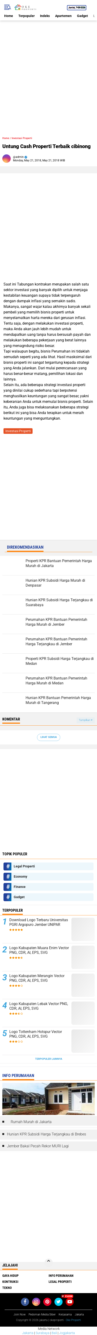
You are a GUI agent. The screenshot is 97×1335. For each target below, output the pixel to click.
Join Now (19, 1314)
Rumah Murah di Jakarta (31, 1122)
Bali (54, 1333)
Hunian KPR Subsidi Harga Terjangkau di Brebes (46, 1134)
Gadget (82, 16)
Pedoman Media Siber (42, 1314)
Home (8, 16)
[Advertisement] (48, 69)
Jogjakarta (67, 1333)
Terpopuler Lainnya (48, 1058)
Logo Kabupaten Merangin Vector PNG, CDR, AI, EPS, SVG (36, 978)
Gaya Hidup (10, 1275)
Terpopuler (26, 16)
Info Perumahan (61, 1275)
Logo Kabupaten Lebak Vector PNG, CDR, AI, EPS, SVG (38, 1006)
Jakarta (27, 1333)
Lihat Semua (48, 737)
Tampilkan (85, 720)
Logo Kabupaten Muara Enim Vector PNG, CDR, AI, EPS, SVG (39, 950)
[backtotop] (48, 1263)
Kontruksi (10, 1282)
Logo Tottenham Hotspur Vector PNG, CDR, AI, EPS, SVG (35, 1034)
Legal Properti (24, 866)
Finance (20, 887)
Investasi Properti (22, 138)
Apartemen (63, 16)
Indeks (45, 16)
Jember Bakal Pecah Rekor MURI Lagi (38, 1146)
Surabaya (43, 1333)
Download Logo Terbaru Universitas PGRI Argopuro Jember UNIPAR (38, 922)
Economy (20, 876)
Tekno (7, 1288)
